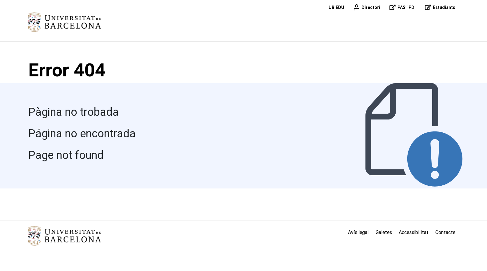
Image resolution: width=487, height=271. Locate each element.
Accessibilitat (414, 232)
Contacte (445, 232)
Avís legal (358, 232)
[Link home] (64, 236)
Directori (366, 7)
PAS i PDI (402, 7)
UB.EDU (336, 7)
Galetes (384, 232)
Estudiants (439, 7)
